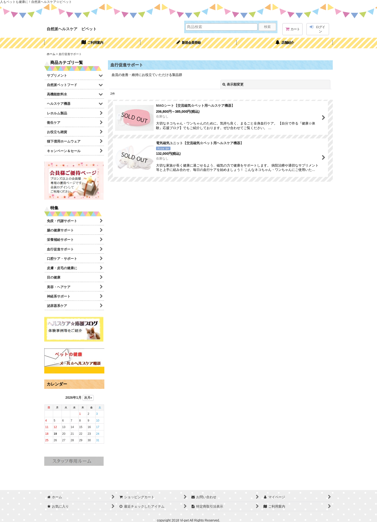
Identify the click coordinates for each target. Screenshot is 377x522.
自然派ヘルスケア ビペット (72, 29)
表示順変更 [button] (233, 84)
